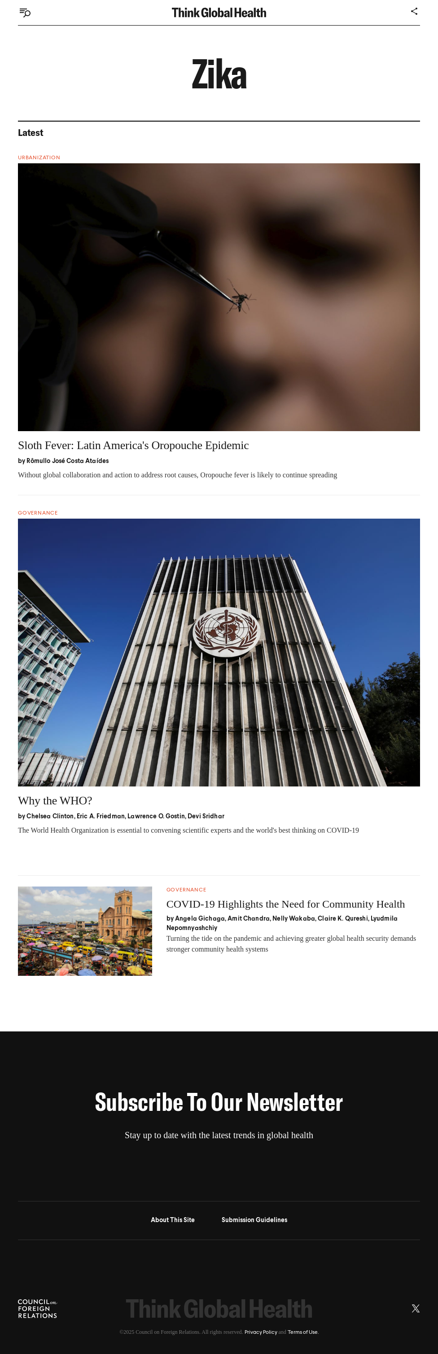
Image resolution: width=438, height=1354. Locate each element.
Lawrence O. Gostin (156, 816)
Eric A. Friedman (101, 816)
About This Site (173, 1220)
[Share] (414, 11)
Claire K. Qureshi (343, 919)
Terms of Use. (303, 1332)
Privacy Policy (261, 1332)
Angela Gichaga (200, 919)
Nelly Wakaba (293, 919)
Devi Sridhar (206, 816)
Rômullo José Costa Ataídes (67, 461)
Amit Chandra (249, 919)
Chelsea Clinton (50, 816)
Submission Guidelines (254, 1220)
